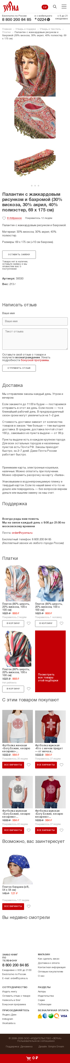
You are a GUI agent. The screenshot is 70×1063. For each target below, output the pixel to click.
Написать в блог (11, 1000)
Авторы (42, 992)
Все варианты (13, 765)
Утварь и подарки (25, 29)
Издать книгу (9, 992)
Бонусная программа (14, 1005)
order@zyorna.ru (22, 533)
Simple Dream (56, 1047)
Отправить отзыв (18, 368)
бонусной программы (35, 360)
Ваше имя (8, 313)
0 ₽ (45, 7)
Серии (41, 1000)
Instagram (7, 1019)
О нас (41, 976)
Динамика (26, 1047)
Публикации (44, 1005)
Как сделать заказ (48, 959)
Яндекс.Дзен (9, 1015)
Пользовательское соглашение (36, 1041)
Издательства (46, 996)
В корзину (13, 623)
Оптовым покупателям (50, 972)
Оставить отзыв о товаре (16, 996)
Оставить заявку (19, 255)
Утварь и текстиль (50, 29)
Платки (6, 32)
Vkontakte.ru (8, 1023)
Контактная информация (52, 967)
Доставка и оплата (49, 963)
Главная (7, 29)
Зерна (11, 6)
